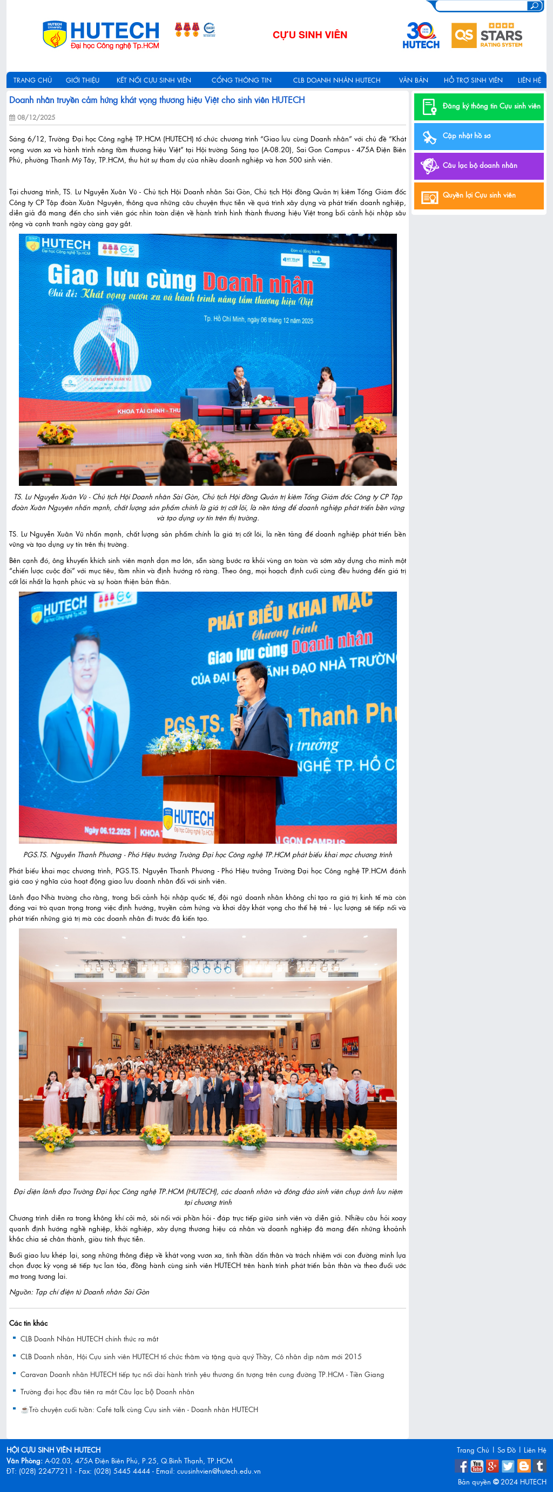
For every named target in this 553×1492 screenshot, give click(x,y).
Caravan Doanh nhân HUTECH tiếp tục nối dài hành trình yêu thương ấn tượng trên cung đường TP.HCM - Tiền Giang (203, 1374)
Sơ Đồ (506, 1449)
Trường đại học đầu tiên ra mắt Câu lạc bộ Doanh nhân (107, 1392)
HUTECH (533, 1481)
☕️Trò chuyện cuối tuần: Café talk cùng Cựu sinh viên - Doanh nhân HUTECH (139, 1409)
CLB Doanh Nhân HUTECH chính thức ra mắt (89, 1338)
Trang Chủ (473, 1449)
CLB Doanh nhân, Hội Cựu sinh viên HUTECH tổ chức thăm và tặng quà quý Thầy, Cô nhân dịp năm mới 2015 (191, 1356)
